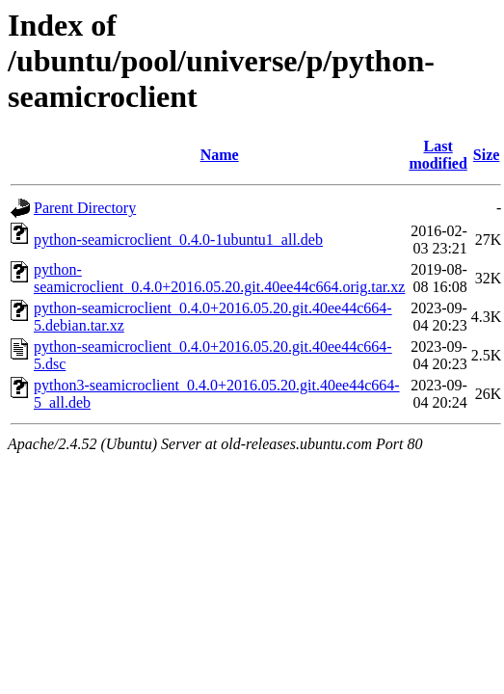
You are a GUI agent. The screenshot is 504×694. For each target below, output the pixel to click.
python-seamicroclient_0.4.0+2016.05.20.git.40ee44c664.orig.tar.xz (219, 278)
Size (486, 155)
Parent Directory (85, 208)
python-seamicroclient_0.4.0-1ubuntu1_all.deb (178, 239)
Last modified (437, 155)
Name (219, 155)
